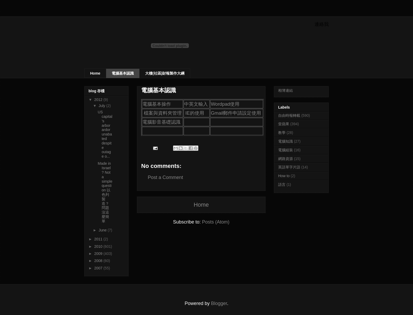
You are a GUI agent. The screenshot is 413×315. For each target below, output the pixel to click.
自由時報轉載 (289, 115)
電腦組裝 (285, 150)
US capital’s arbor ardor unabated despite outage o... (105, 134)
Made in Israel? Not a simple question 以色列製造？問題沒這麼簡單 (105, 192)
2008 (99, 261)
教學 (282, 132)
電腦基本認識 (123, 73)
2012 (99, 100)
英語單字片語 (289, 167)
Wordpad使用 (225, 104)
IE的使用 (194, 113)
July (102, 106)
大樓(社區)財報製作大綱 (164, 73)
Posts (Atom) (215, 222)
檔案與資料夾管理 (163, 113)
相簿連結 (285, 90)
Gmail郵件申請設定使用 (236, 113)
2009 (99, 253)
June (103, 230)
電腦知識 (285, 141)
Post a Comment (165, 177)
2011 (99, 239)
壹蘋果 (283, 124)
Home (95, 73)
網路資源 (285, 159)
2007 (99, 268)
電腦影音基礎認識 (161, 122)
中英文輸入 (196, 104)
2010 (99, 246)
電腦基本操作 (156, 104)
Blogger (219, 303)
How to (284, 176)
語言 (282, 184)
